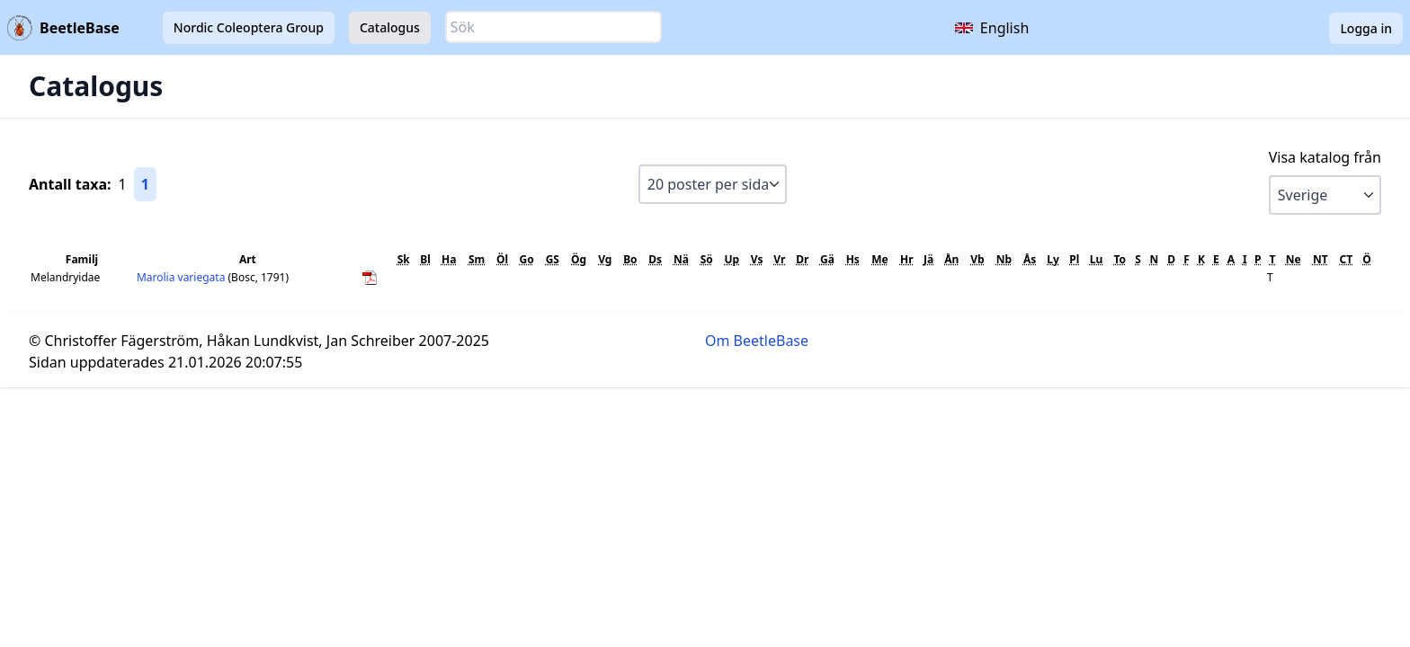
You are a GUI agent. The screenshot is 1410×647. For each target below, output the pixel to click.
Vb (977, 259)
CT (1345, 259)
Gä (827, 259)
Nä (681, 259)
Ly (1053, 259)
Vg (604, 259)
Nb (1004, 259)
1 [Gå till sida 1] (145, 184)
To (1119, 259)
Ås (1029, 259)
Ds (655, 259)
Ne (1293, 259)
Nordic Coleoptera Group (249, 27)
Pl (1074, 259)
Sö (707, 259)
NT (1320, 259)
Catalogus (390, 27)
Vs (757, 259)
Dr (802, 259)
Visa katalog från (1325, 157)
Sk (403, 259)
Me (879, 259)
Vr (779, 259)
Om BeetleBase (756, 340)
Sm (477, 259)
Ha (449, 259)
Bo (630, 259)
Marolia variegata (182, 277)
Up (732, 259)
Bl (425, 259)
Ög (578, 259)
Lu (1096, 259)
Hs (853, 259)
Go (527, 259)
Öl (502, 259)
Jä (928, 259)
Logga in (1366, 28)
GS (552, 259)
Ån (951, 259)
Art (247, 259)
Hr (907, 259)
